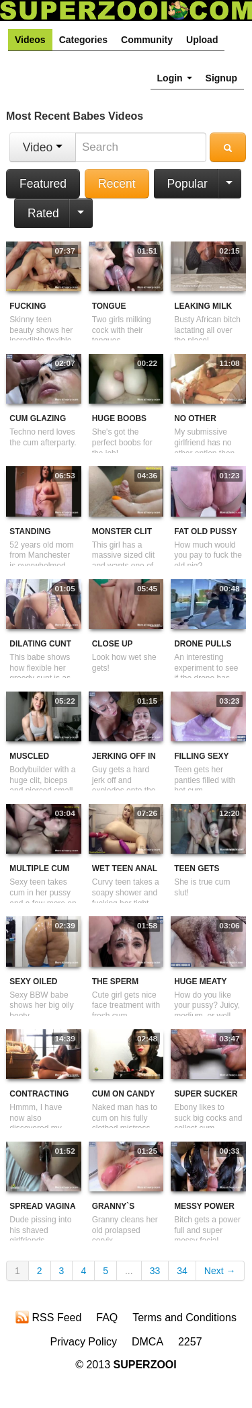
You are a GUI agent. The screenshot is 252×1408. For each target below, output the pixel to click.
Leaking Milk (203, 306)
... (129, 1270)
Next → (220, 1270)
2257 (190, 1341)
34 (182, 1270)
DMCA (147, 1341)
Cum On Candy (123, 1094)
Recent (116, 183)
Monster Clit (122, 531)
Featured (43, 183)
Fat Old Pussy (205, 531)
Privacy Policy (83, 1341)
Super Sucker (205, 1094)
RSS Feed (48, 1317)
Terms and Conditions (184, 1317)
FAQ (107, 1317)
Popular (187, 183)
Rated (43, 213)
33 (155, 1270)
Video (42, 147)
